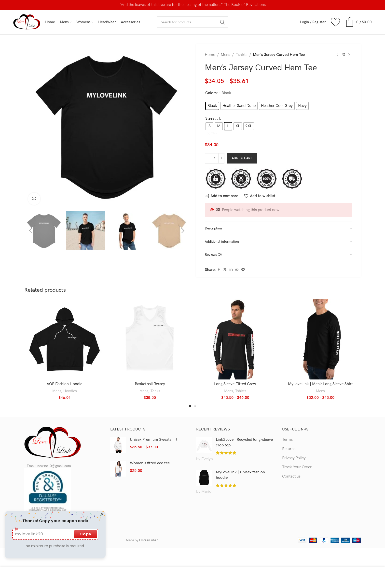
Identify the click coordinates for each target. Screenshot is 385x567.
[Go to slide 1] (190, 394)
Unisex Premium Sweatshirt (154, 428)
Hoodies (70, 379)
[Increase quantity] (221, 146)
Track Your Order (297, 455)
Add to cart (242, 146)
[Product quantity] (214, 146)
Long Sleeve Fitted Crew (235, 372)
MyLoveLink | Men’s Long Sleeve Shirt (320, 372)
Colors (211, 93)
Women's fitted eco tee (150, 451)
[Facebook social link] (219, 257)
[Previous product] (337, 55)
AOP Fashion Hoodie (64, 372)
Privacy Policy (294, 446)
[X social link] (225, 257)
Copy (86, 534)
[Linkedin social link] (231, 257)
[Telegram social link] (243, 257)
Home (210, 54)
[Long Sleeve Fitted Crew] (235, 327)
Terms (287, 428)
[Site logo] (26, 22)
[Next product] (349, 55)
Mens (225, 54)
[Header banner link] (192, 5)
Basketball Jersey (150, 372)
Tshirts (241, 54)
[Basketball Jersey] (150, 327)
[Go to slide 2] (195, 394)
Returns (288, 437)
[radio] (212, 106)
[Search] (192, 22)
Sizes (209, 118)
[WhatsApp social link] (237, 257)
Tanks (155, 379)
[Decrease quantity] (208, 146)
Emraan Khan (148, 528)
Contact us (291, 464)
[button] (30, 231)
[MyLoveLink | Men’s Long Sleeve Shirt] (320, 327)
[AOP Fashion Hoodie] (64, 327)
